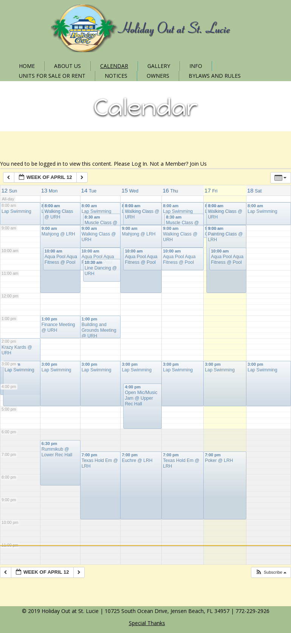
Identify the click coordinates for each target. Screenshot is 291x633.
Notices (116, 75)
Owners (158, 75)
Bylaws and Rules (215, 75)
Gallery (158, 65)
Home (27, 65)
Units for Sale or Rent (52, 75)
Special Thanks (147, 623)
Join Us (198, 163)
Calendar (114, 65)
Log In (139, 163)
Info (195, 65)
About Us (67, 65)
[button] (270, 572)
